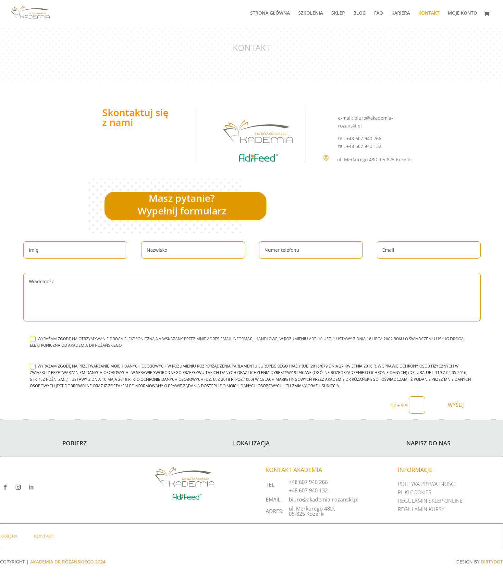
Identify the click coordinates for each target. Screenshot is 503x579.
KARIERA (400, 13)
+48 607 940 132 (308, 490)
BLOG (359, 13)
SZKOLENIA (310, 13)
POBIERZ (74, 443)
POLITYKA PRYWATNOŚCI (427, 484)
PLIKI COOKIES (414, 492)
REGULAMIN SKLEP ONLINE (430, 500)
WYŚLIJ (456, 404)
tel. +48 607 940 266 (359, 138)
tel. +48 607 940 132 (359, 146)
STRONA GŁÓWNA (270, 13)
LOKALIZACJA (251, 443)
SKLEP (338, 13)
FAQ (378, 13)
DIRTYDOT (492, 562)
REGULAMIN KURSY (421, 509)
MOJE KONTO (462, 13)
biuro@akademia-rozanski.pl (324, 499)
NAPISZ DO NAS (428, 443)
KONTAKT (428, 13)
